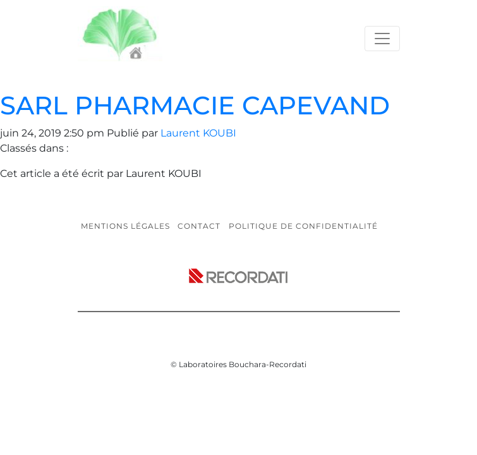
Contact (199, 226)
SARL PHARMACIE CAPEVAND (195, 105)
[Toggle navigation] (382, 38)
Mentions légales (125, 226)
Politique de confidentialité (303, 226)
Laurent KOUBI (198, 133)
